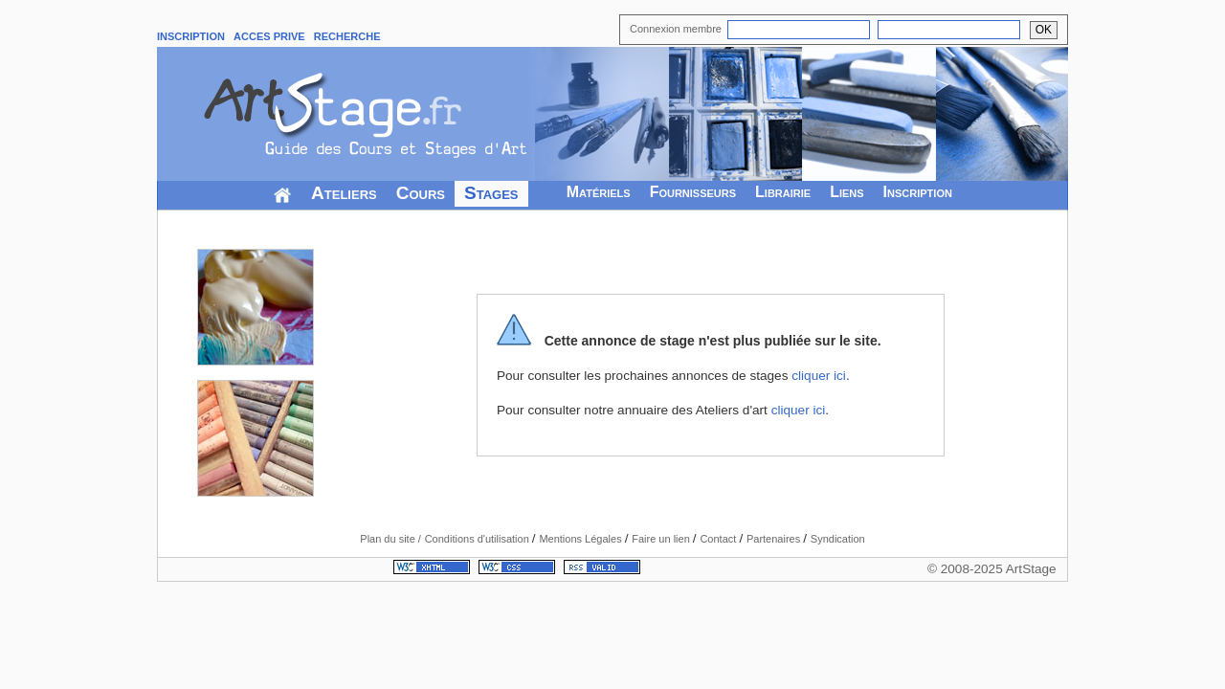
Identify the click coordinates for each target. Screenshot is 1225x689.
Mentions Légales (581, 539)
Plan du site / (390, 539)
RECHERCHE (347, 36)
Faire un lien (662, 539)
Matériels (599, 192)
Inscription (917, 192)
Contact (719, 539)
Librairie (783, 192)
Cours (420, 193)
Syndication (838, 539)
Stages (491, 193)
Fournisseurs (693, 192)
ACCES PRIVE (269, 36)
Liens (846, 192)
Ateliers (344, 193)
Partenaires (774, 539)
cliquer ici (818, 375)
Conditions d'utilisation (478, 539)
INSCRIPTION (191, 36)
